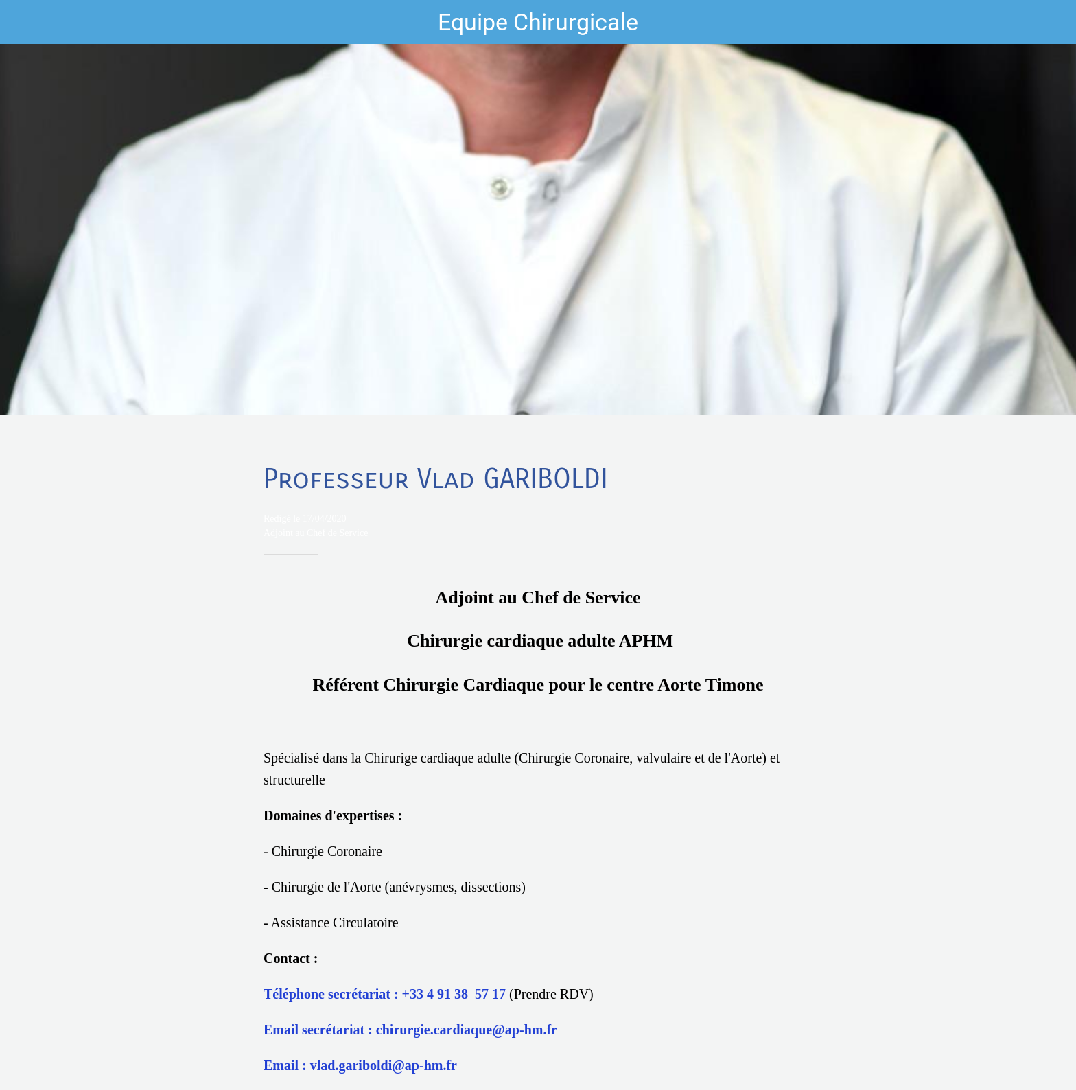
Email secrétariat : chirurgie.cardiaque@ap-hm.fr (410, 1029)
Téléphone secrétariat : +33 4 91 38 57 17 (385, 993)
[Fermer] (27, 22)
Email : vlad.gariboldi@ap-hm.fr (360, 1065)
